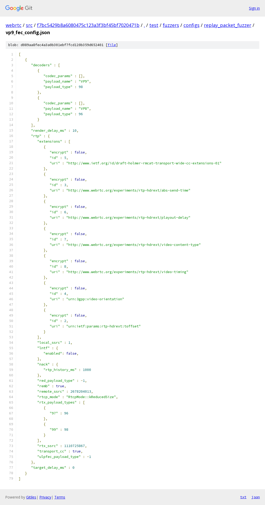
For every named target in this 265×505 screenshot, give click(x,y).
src (29, 25)
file (112, 45)
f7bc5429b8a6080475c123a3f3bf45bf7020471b (88, 25)
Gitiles (31, 497)
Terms (59, 497)
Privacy (45, 497)
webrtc (13, 25)
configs (191, 25)
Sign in (254, 8)
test (153, 25)
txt (243, 497)
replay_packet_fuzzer (227, 25)
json (256, 497)
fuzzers (171, 25)
